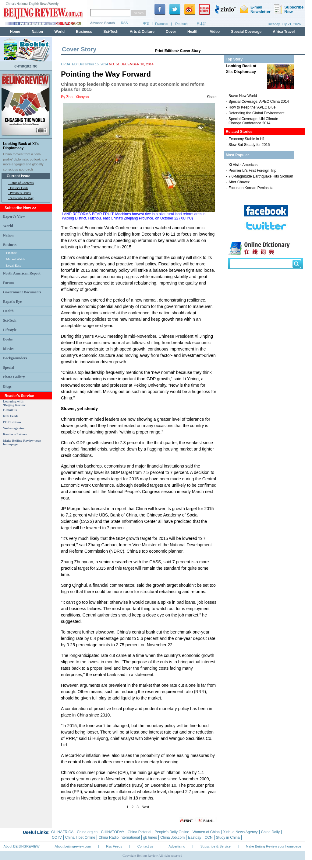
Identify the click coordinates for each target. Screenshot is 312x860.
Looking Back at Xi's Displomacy (21, 146)
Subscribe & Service (215, 846)
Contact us (145, 846)
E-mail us (10, 410)
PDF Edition (12, 422)
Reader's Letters (15, 434)
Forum (8, 283)
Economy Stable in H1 (247, 139)
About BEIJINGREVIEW (22, 846)
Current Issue (18, 176)
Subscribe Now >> (20, 208)
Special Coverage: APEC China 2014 (259, 101)
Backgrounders (15, 358)
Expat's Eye (12, 301)
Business (9, 245)
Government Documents (22, 292)
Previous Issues (20, 193)
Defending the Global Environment (256, 113)
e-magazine (25, 66)
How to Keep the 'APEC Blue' (252, 107)
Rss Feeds (114, 846)
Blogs (7, 386)
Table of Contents (22, 183)
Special (8, 367)
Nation (8, 235)
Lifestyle (9, 330)
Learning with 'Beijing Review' (15, 403)
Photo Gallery (14, 377)
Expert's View (14, 216)
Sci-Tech (9, 320)
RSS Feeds (10, 416)
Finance (11, 252)
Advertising (176, 846)
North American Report (22, 273)
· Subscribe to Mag (21, 198)
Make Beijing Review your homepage (273, 846)
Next (145, 807)
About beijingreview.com (73, 846)
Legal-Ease (13, 265)
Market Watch (15, 259)
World (8, 226)
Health (8, 311)
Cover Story (190, 51)
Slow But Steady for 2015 (249, 145)
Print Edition (166, 51)
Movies (8, 349)
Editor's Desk (19, 188)
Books (7, 339)
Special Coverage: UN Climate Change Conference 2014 (253, 121)
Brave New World (243, 96)
